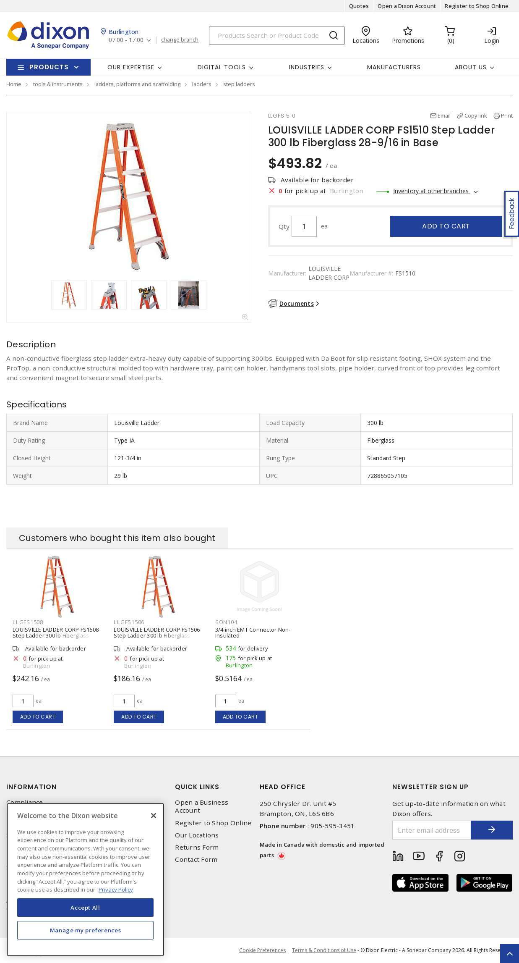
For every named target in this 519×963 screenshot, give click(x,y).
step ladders (239, 84)
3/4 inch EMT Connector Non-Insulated (253, 632)
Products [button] (49, 67)
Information (31, 786)
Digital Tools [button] (222, 67)
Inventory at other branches (431, 191)
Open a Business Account (201, 806)
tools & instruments (58, 84)
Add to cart (446, 226)
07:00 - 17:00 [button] (126, 40)
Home (13, 84)
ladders (201, 84)
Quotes (359, 6)
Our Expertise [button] (130, 67)
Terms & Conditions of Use (324, 950)
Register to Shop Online (477, 6)
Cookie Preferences (262, 950)
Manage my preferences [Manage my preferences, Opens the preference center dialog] (85, 930)
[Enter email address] (431, 830)
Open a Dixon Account (407, 6)
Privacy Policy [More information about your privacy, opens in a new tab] (116, 889)
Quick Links (197, 786)
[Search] (277, 35)
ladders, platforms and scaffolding (137, 84)
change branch (179, 40)
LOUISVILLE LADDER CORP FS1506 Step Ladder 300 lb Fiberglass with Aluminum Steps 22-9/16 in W (158, 635)
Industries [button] (306, 67)
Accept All (85, 907)
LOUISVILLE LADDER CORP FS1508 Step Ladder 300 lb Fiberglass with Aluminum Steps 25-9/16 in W (57, 635)
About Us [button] (471, 67)
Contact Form (196, 859)
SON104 (226, 622)
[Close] (153, 815)
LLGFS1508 (28, 622)
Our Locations (197, 835)
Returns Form (197, 847)
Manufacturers (394, 67)
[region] (85, 879)
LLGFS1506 (129, 622)
